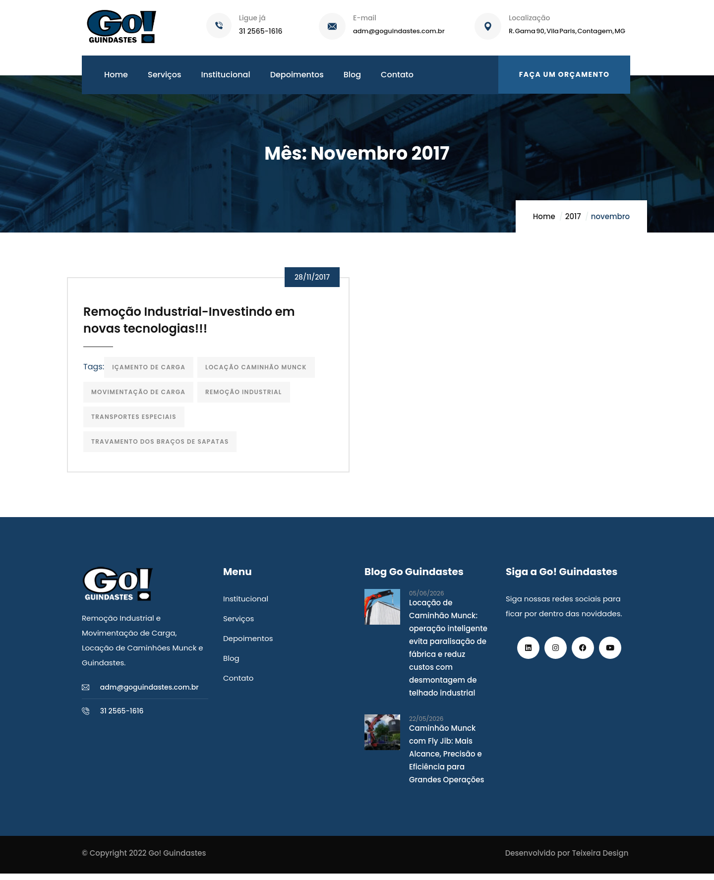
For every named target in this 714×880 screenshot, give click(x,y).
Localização (529, 18)
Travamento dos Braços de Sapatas (163, 446)
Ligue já (252, 18)
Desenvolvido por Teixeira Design (567, 859)
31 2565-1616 (261, 31)
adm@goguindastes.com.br (399, 31)
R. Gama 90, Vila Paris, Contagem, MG (567, 31)
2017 (573, 216)
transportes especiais (137, 421)
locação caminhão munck (259, 371)
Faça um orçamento (564, 74)
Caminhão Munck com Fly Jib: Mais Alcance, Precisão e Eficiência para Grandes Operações (446, 760)
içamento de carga (152, 371)
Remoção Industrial (247, 396)
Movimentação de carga (142, 396)
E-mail (364, 18)
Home (544, 216)
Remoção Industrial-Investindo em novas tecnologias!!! (192, 324)
